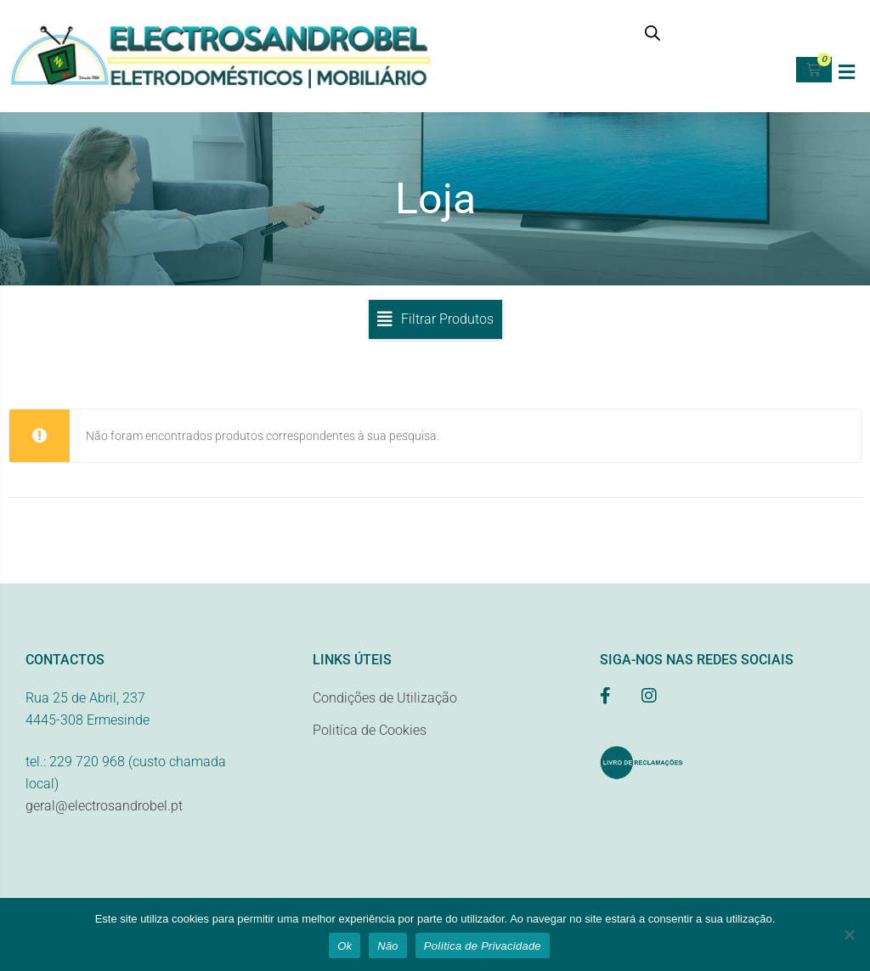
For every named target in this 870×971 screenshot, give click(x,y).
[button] (847, 72)
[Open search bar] (652, 32)
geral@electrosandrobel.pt (104, 811)
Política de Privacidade (482, 946)
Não (387, 946)
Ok (344, 946)
